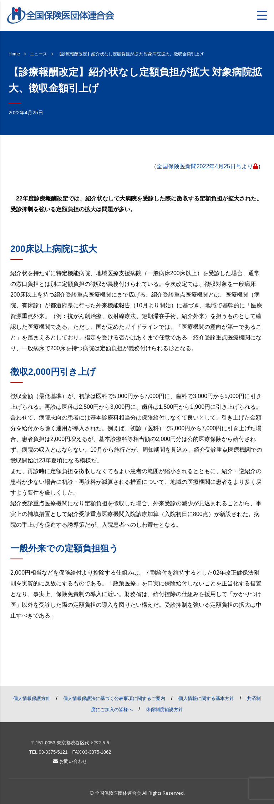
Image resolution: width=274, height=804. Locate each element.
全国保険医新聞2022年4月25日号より (207, 166)
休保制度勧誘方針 (164, 709)
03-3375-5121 (53, 752)
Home (14, 53)
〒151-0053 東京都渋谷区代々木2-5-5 (70, 742)
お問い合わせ (70, 761)
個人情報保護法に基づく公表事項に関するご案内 (114, 698)
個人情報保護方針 (31, 698)
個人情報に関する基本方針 (206, 698)
